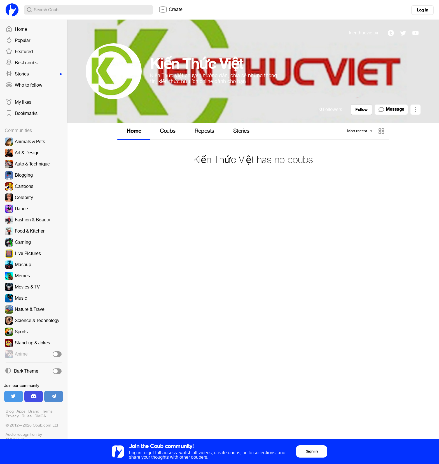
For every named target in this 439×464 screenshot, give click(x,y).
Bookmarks (22, 113)
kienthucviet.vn (364, 33)
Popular (18, 40)
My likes (18, 102)
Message (391, 109)
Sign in (311, 451)
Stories (34, 74)
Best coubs (22, 63)
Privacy (12, 416)
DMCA (40, 416)
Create (170, 9)
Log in (422, 10)
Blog (10, 411)
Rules (27, 416)
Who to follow (24, 85)
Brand (33, 411)
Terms (47, 411)
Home (16, 29)
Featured (19, 52)
